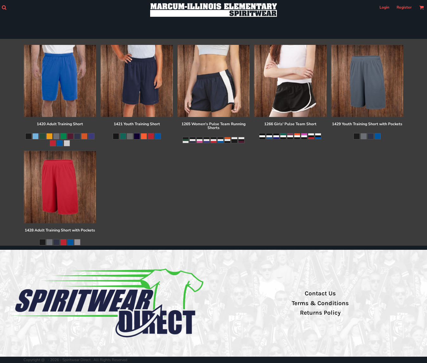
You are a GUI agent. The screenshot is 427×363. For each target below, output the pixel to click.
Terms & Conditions (320, 303)
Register (404, 7)
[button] (4, 7)
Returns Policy (320, 312)
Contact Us (320, 293)
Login (384, 7)
